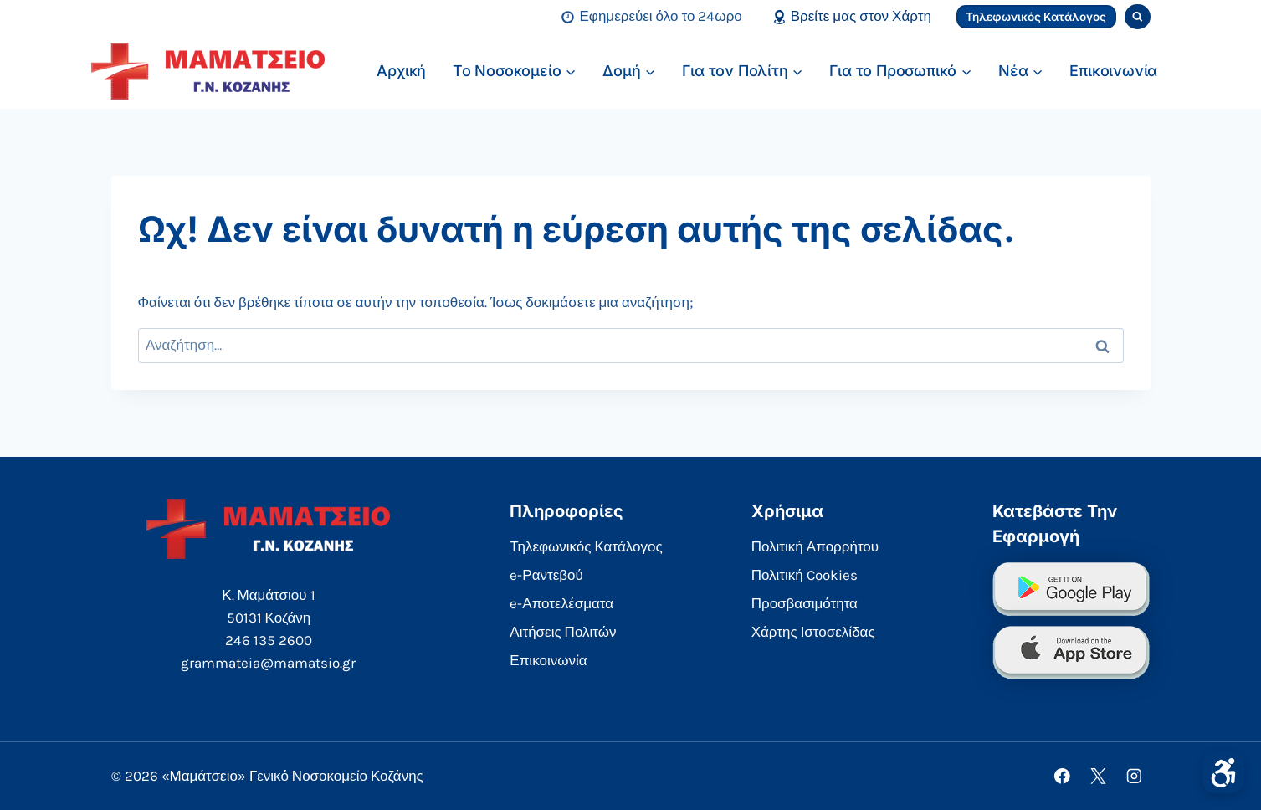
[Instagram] (1134, 776)
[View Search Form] (1138, 17)
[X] (1098, 776)
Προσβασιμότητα (804, 603)
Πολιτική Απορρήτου (815, 546)
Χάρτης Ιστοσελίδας (813, 631)
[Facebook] (1062, 776)
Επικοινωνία (1113, 70)
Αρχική (401, 70)
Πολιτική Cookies (804, 574)
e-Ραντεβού (546, 574)
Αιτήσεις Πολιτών (563, 631)
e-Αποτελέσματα (561, 603)
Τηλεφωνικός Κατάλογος (1036, 16)
